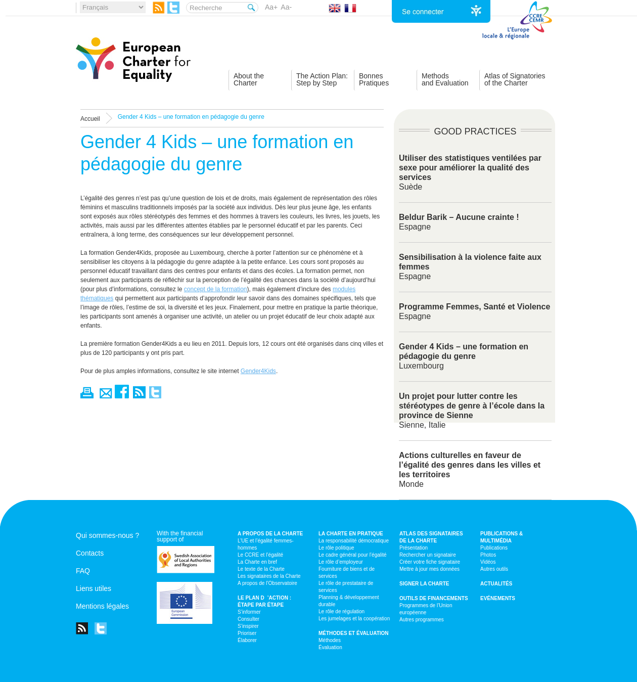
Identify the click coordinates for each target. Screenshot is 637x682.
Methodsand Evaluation (445, 79)
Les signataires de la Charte (269, 576)
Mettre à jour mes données (429, 569)
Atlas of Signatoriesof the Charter (514, 79)
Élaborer (247, 640)
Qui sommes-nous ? (107, 535)
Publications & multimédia (501, 537)
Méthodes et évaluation (353, 633)
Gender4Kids (258, 371)
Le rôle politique (336, 548)
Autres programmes (421, 619)
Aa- (286, 7)
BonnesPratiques (374, 79)
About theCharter (249, 79)
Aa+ (271, 7)
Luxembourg (463, 356)
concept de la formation (215, 289)
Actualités (496, 583)
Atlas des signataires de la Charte (431, 537)
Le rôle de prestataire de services (345, 586)
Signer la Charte (424, 583)
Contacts (90, 553)
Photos (488, 555)
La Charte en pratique (350, 533)
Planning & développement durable (348, 601)
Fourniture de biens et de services (346, 572)
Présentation (413, 548)
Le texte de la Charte (261, 569)
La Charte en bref (257, 562)
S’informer (249, 612)
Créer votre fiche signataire (429, 562)
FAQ (83, 571)
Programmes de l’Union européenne (425, 609)
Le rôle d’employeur (340, 562)
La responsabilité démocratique (353, 540)
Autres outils (494, 569)
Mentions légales (102, 606)
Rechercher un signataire (427, 555)
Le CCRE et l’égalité (260, 555)
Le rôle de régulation (341, 611)
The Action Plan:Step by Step (322, 79)
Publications (494, 548)
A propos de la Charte (270, 533)
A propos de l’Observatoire (267, 583)
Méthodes (329, 640)
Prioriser (247, 633)
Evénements (497, 598)
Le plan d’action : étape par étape (264, 601)
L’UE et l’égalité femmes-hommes (266, 544)
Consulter (248, 619)
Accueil (90, 118)
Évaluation (330, 647)
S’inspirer (248, 626)
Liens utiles (93, 588)
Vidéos (487, 562)
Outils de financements (433, 598)
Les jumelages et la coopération (354, 618)
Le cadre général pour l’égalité (352, 555)
